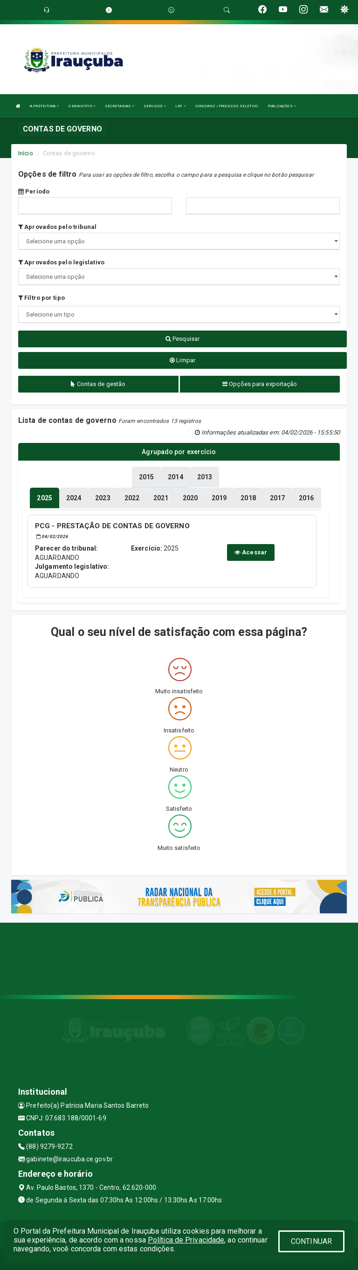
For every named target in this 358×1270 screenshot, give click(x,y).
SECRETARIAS (119, 106)
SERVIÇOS (155, 106)
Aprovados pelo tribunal (57, 226)
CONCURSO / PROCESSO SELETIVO (226, 106)
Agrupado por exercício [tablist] (179, 452)
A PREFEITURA (44, 106)
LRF (180, 106)
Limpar (182, 360)
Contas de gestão (98, 383)
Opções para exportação (259, 383)
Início (25, 153)
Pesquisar (182, 338)
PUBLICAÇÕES (282, 106)
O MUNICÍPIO (82, 106)
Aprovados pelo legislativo (61, 262)
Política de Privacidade (186, 1239)
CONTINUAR (311, 1241)
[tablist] (44, 498)
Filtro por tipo (41, 297)
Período (33, 191)
